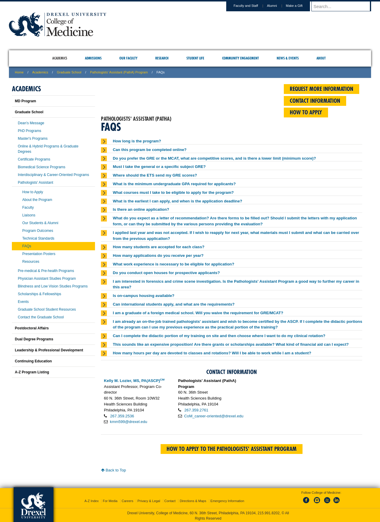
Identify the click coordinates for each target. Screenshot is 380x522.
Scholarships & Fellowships (39, 294)
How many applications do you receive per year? (158, 255)
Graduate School (69, 72)
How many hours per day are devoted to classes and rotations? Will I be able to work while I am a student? (212, 353)
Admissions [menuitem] (93, 58)
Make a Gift (300, 5)
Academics (40, 72)
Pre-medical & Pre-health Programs (46, 271)
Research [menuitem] (162, 58)
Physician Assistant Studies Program (47, 278)
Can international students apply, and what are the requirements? (174, 304)
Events (23, 302)
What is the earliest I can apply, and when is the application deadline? (177, 201)
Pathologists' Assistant (35, 182)
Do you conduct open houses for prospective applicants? (166, 273)
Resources (30, 262)
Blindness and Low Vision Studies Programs (53, 286)
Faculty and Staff (251, 5)
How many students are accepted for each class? (159, 247)
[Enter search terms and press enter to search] (344, 6)
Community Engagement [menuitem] (240, 58)
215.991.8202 (269, 512)
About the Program (37, 200)
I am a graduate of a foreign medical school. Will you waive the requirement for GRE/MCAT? (198, 313)
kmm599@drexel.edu (128, 421)
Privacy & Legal (148, 499)
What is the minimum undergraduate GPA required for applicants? (174, 184)
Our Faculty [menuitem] (128, 58)
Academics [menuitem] (59, 58)
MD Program (25, 101)
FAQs (26, 246)
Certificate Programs (34, 159)
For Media (110, 499)
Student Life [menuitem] (195, 58)
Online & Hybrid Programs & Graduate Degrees (48, 149)
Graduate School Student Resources (47, 309)
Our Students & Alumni (40, 223)
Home (19, 72)
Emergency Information (227, 499)
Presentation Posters (38, 254)
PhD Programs (29, 131)
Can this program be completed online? (149, 149)
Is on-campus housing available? (143, 295)
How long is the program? (137, 141)
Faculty (28, 207)
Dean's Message (31, 123)
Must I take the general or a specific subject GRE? (159, 166)
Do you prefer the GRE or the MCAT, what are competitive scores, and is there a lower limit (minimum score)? (214, 158)
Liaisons (28, 215)
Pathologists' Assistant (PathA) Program (119, 72)
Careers (127, 499)
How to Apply (32, 192)
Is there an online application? (141, 209)
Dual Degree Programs (34, 339)
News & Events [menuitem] (288, 58)
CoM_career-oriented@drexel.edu (213, 416)
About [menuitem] (321, 58)
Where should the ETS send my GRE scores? (155, 175)
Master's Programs (33, 138)
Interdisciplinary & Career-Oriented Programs (53, 175)
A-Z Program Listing (32, 372)
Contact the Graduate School (41, 317)
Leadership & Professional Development (49, 350)
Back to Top (113, 470)
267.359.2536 (122, 416)
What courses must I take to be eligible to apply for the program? (173, 192)
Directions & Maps (193, 499)
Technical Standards (38, 238)
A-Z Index (91, 499)
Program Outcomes (37, 231)
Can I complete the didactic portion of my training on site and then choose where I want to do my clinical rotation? (219, 336)
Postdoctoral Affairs (32, 328)
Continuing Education (33, 361)
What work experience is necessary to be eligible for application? (173, 264)
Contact (170, 499)
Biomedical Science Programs (41, 167)
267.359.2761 (196, 410)
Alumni (278, 5)
